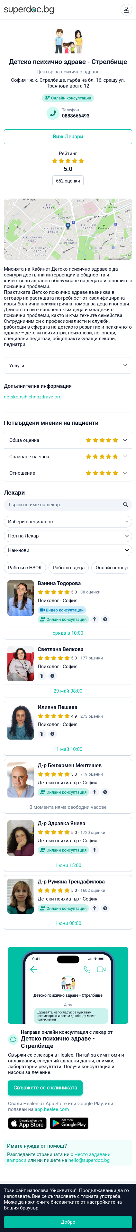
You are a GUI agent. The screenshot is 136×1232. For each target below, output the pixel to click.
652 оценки (68, 180)
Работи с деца (69, 568)
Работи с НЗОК (25, 568)
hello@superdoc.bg (89, 1160)
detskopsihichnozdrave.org (32, 397)
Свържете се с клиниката (45, 1088)
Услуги (68, 366)
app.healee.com (52, 1109)
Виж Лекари (68, 137)
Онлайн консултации (68, 98)
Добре (68, 1222)
